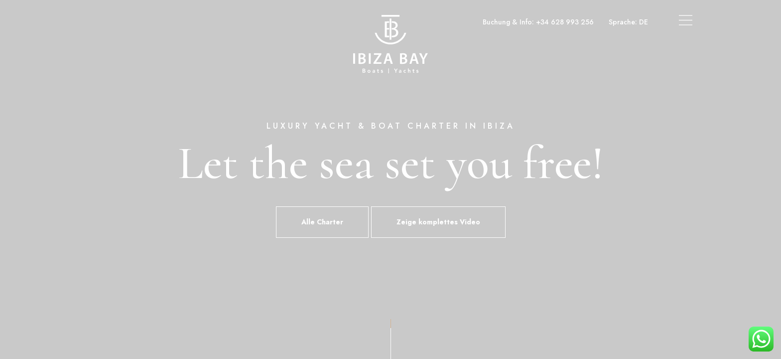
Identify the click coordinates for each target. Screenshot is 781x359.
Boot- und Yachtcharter (128, 22)
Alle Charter (322, 222)
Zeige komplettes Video (438, 222)
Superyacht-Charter (210, 22)
